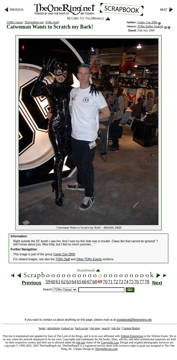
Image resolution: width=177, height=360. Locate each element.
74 (126, 281)
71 (110, 281)
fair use (80, 342)
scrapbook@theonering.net (134, 319)
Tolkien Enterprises (132, 336)
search (105, 328)
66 (84, 281)
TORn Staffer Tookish (150, 26)
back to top (81, 328)
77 (142, 281)
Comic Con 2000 (147, 22)
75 (131, 281)
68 (95, 281)
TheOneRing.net (34, 22)
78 (147, 281)
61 (58, 281)
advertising (53, 328)
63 (68, 281)
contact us (67, 328)
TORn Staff (52, 22)
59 (48, 281)
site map (95, 328)
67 (89, 281)
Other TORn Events (89, 259)
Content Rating (131, 328)
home (42, 328)
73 (121, 281)
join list (115, 328)
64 (74, 281)
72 (115, 281)
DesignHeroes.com (106, 348)
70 (105, 281)
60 (53, 281)
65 (79, 281)
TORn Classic (15, 22)
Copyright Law (110, 342)
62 (63, 281)
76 (136, 281)
